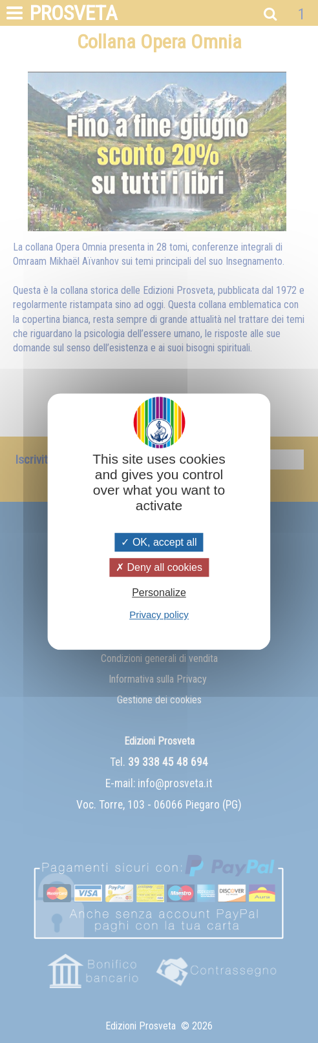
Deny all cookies (159, 567)
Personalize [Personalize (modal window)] (159, 592)
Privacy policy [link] (159, 614)
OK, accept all (158, 542)
